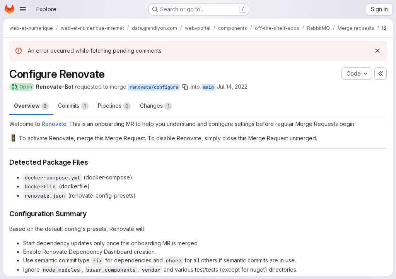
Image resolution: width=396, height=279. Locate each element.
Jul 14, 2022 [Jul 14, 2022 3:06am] (232, 86)
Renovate (54, 124)
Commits (73, 106)
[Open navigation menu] (23, 9)
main (208, 87)
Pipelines (114, 106)
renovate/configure (154, 87)
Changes (156, 106)
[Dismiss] (377, 50)
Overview (31, 106)
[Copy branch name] (185, 86)
